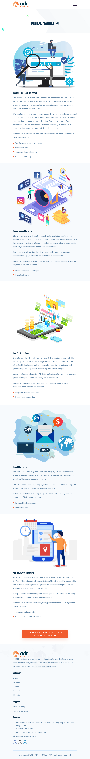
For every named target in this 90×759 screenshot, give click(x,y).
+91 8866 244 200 (30, 736)
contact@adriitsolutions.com (34, 732)
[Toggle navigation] (75, 4)
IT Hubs (16, 695)
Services (16, 682)
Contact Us (18, 691)
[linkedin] (25, 742)
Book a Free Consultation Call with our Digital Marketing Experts (45, 634)
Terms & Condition (21, 711)
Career (16, 686)
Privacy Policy (19, 706)
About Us (17, 678)
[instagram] (20, 742)
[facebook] (15, 742)
